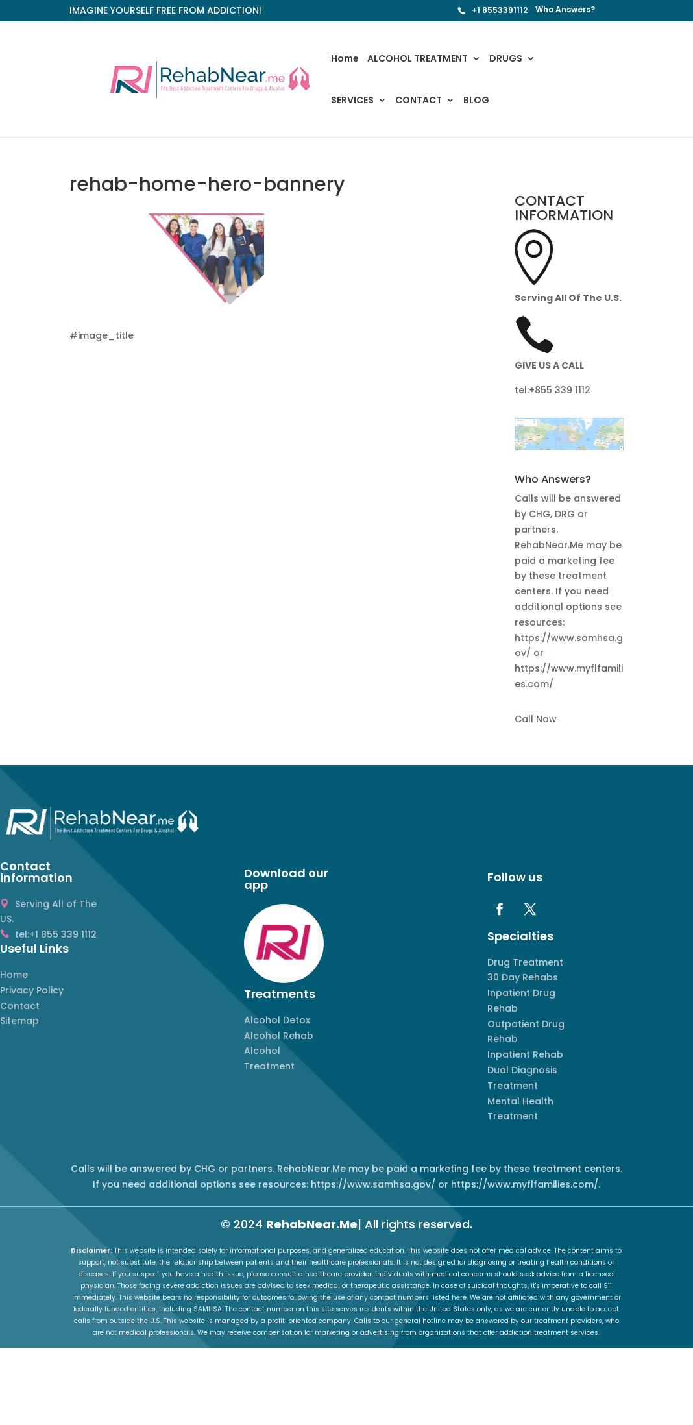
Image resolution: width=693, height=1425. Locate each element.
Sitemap (19, 1020)
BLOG (476, 100)
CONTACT (418, 100)
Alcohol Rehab (278, 1035)
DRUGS (505, 59)
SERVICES (352, 100)
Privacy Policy (32, 990)
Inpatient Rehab (525, 1054)
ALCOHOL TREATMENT (417, 59)
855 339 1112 (562, 390)
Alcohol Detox (277, 1020)
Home (345, 59)
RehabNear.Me (312, 1224)
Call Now (536, 718)
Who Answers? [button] (553, 480)
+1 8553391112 (500, 10)
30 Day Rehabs (522, 977)
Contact (20, 1005)
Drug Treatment (525, 962)
